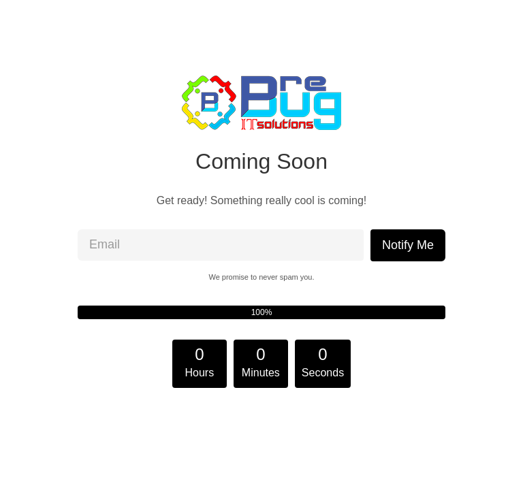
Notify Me (408, 245)
